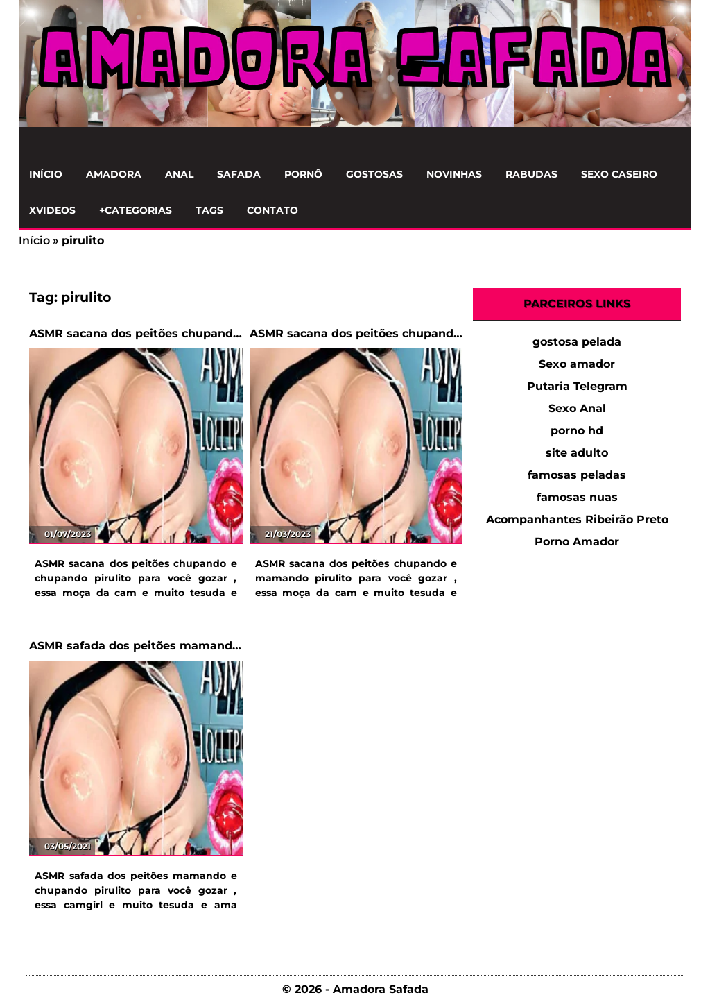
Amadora (113, 174)
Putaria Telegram (577, 386)
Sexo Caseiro (619, 174)
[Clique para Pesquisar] (673, 142)
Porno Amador (577, 541)
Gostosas (374, 174)
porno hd (577, 430)
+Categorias (135, 210)
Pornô (303, 174)
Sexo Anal (577, 408)
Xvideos (52, 210)
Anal (179, 174)
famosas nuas (577, 497)
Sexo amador (577, 364)
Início (45, 174)
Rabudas (531, 174)
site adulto (577, 452)
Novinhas (454, 174)
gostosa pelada (576, 341)
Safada (239, 174)
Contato (272, 210)
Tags (209, 210)
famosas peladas (577, 475)
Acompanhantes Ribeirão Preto (577, 519)
